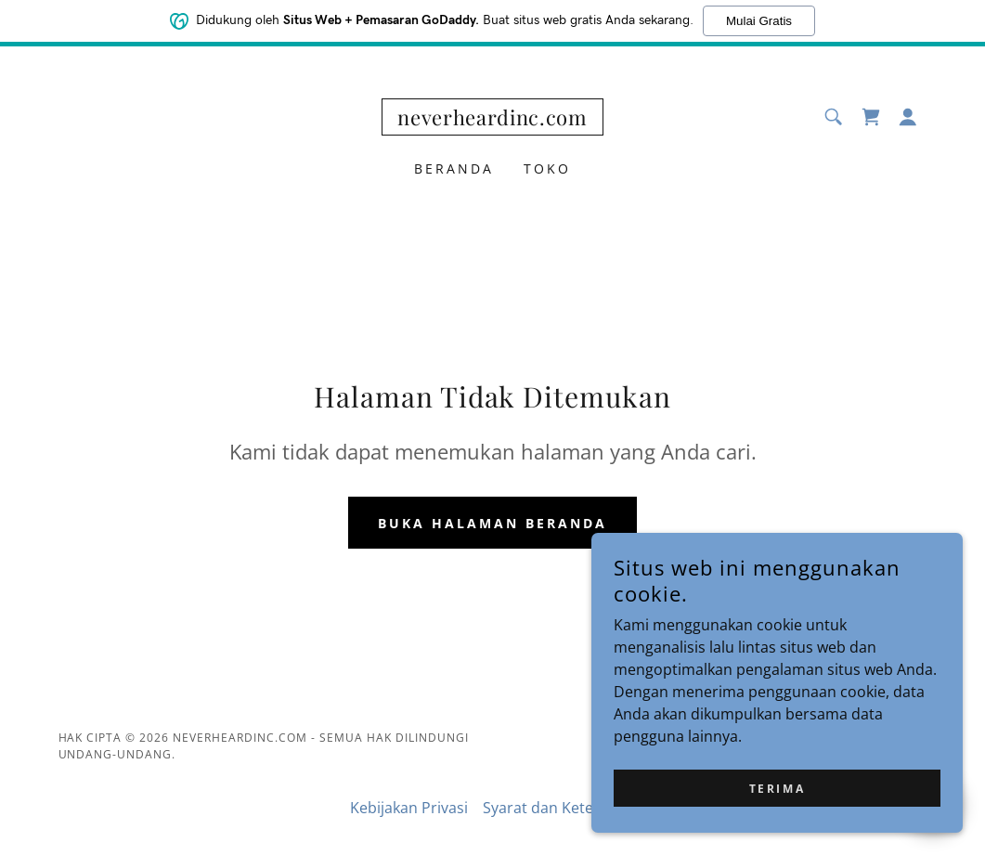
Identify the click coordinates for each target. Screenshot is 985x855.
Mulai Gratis (759, 21)
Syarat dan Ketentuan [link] (559, 807)
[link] (492, 120)
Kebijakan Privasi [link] (409, 807)
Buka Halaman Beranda (492, 523)
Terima (777, 789)
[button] (908, 117)
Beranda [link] (454, 168)
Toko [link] (547, 168)
